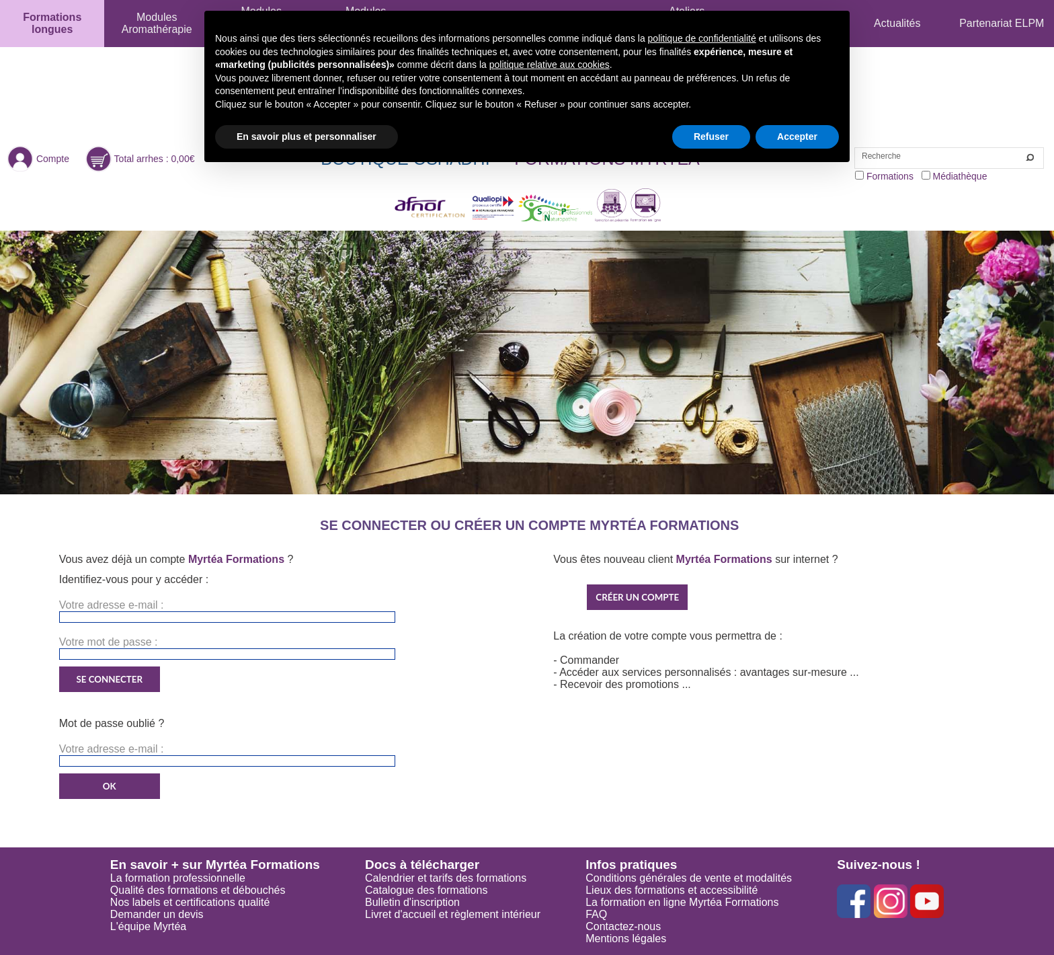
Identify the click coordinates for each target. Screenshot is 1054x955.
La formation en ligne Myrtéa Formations (681, 902)
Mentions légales (625, 938)
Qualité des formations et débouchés (198, 890)
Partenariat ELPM (1001, 23)
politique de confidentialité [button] (702, 38)
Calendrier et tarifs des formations (445, 878)
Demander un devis (157, 914)
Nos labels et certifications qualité (190, 902)
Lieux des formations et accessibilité (671, 890)
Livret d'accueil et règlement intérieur (452, 914)
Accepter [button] (797, 136)
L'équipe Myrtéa (148, 926)
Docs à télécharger (422, 864)
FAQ (596, 914)
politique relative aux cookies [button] (549, 64)
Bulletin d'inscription (412, 902)
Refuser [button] (711, 136)
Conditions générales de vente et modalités (688, 878)
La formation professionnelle (177, 878)
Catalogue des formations (426, 890)
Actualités (897, 23)
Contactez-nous (623, 926)
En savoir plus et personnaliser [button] (306, 136)
